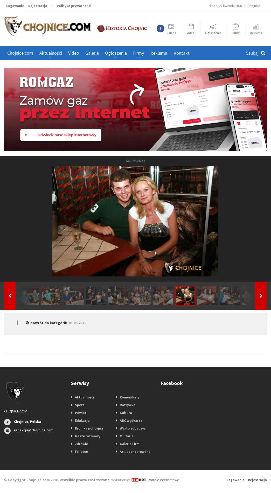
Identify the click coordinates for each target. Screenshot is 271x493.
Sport (79, 405)
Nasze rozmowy (87, 436)
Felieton (81, 451)
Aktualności (84, 397)
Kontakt (181, 53)
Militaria (127, 436)
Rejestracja (37, 6)
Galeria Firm (130, 443)
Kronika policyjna (89, 428)
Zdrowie (81, 443)
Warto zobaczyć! (133, 428)
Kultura (126, 412)
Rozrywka (127, 405)
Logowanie (15, 6)
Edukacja (82, 420)
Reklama (158, 53)
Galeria (92, 53)
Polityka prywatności (74, 6)
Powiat (80, 412)
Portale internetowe (163, 479)
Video (73, 53)
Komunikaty (130, 397)
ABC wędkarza (131, 420)
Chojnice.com (20, 53)
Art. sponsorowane (135, 451)
